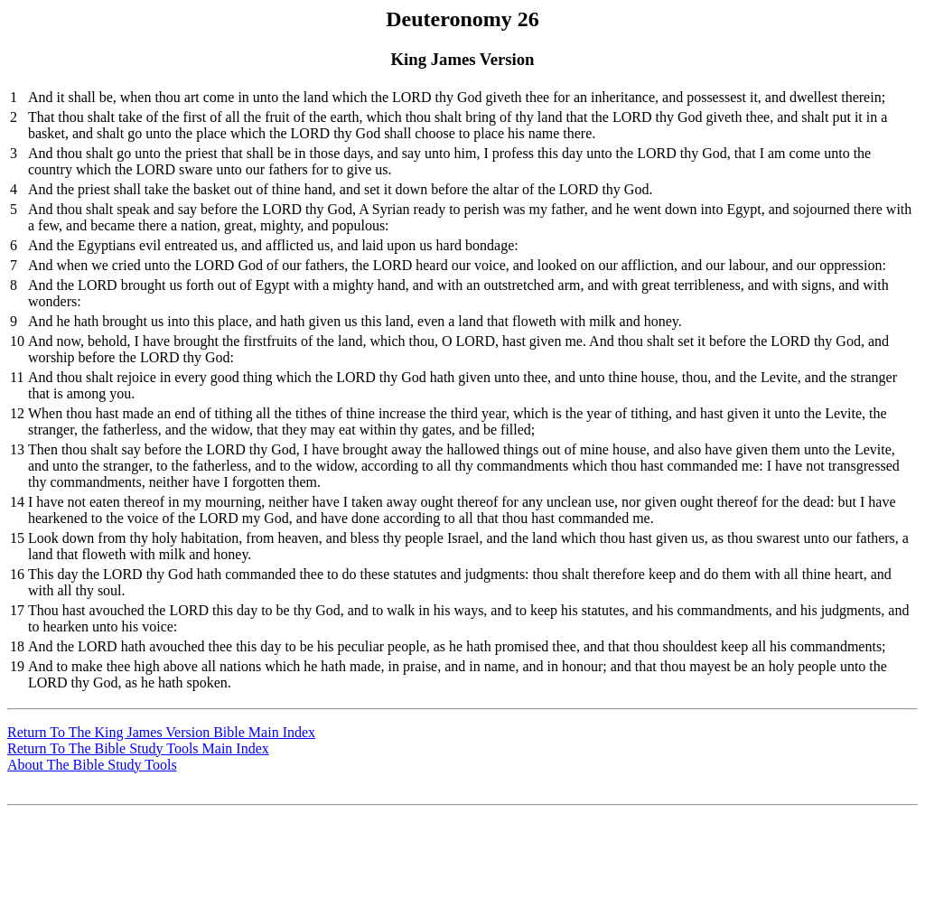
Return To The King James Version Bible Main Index (161, 732)
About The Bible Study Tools (92, 764)
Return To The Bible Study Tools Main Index (138, 748)
